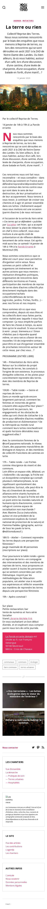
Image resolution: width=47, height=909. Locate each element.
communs (22, 662)
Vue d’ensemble (13, 769)
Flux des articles (13, 843)
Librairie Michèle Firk (20, 618)
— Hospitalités (12, 782)
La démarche (12, 772)
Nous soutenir (12, 878)
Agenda (17, 21)
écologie (34, 662)
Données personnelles (16, 882)
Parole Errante (25, 246)
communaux (9, 662)
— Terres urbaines (14, 779)
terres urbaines (27, 667)
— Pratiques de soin (15, 775)
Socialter (11, 224)
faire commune (10, 667)
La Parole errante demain (19, 636)
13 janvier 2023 (23, 78)
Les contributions (14, 846)
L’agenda (10, 849)
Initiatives (28, 21)
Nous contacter (10, 747)
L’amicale (10, 875)
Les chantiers (12, 853)
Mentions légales (14, 885)
